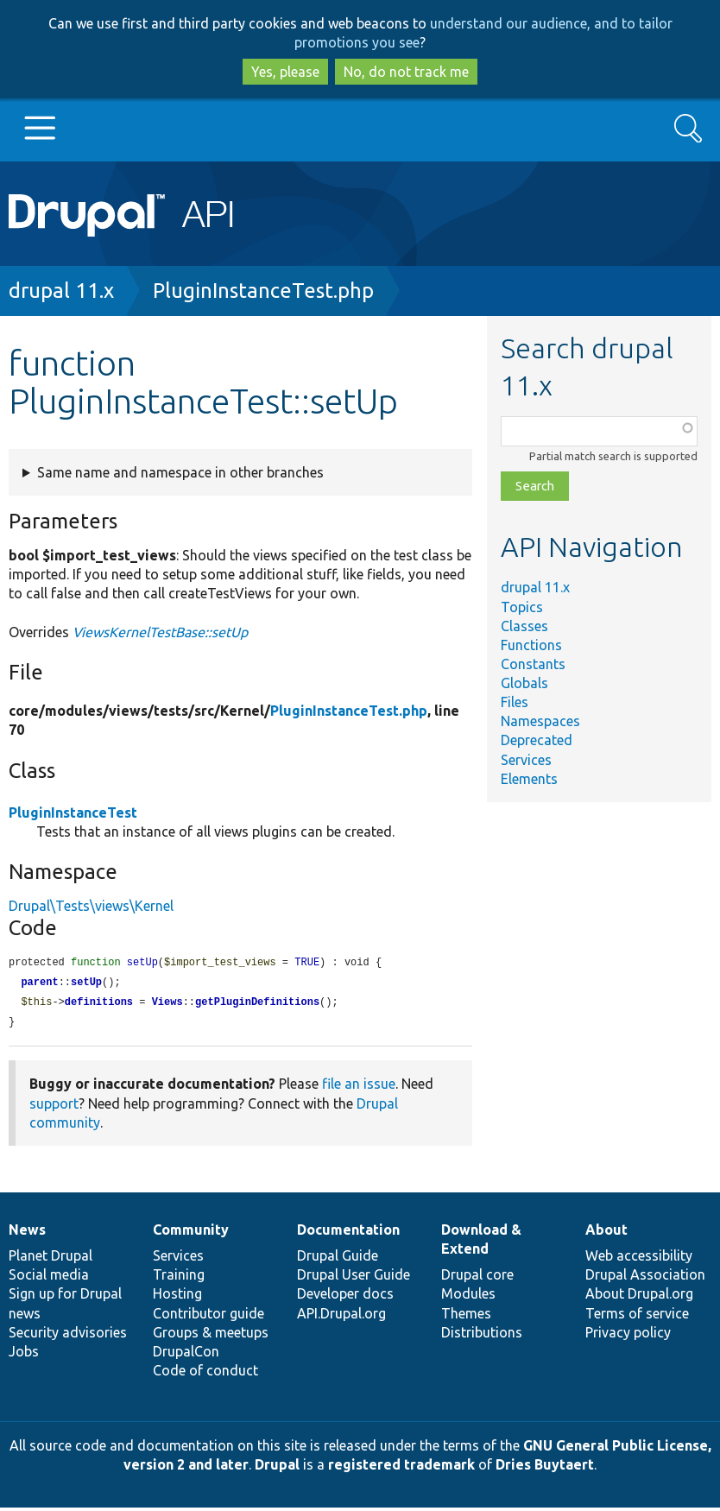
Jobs (24, 1354)
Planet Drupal (50, 1259)
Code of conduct (205, 1373)
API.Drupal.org (341, 1316)
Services (526, 760)
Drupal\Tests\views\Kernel (91, 906)
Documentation (348, 1233)
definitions (99, 1004)
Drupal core (477, 1278)
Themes (466, 1316)
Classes (524, 626)
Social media (49, 1278)
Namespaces (540, 721)
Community (191, 1233)
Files (514, 702)
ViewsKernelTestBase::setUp (160, 632)
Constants (533, 664)
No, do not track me (406, 71)
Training (179, 1278)
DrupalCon (186, 1354)
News (27, 1233)
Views (167, 1004)
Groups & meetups (210, 1335)
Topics (522, 607)
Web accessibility (638, 1259)
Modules (468, 1297)
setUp (86, 984)
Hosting (177, 1297)
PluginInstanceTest (73, 812)
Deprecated (536, 740)
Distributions (481, 1335)
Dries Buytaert (545, 1468)
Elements (529, 779)
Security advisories (68, 1335)
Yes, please (285, 71)
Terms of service (637, 1316)
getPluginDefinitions (257, 1004)
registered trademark (401, 1468)
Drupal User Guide (353, 1278)
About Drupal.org (639, 1297)
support (54, 1107)
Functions (531, 645)
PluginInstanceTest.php (263, 290)
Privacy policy (628, 1335)
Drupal (277, 1468)
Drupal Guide (337, 1259)
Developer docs (345, 1297)
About (606, 1233)
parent (39, 984)
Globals (524, 683)
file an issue (358, 1087)
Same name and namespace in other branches (180, 472)
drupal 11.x (61, 290)
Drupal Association (645, 1278)
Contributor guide (208, 1316)
